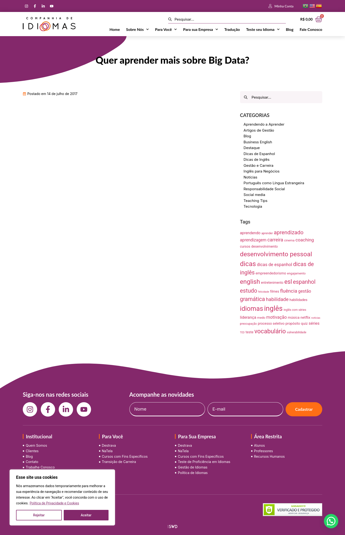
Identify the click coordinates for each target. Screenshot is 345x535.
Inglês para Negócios (262, 171)
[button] (331, 521)
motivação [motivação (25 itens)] (276, 317)
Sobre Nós (137, 29)
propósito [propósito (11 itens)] (292, 323)
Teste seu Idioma (263, 29)
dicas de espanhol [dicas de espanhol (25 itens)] (274, 264)
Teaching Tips (256, 200)
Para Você (166, 29)
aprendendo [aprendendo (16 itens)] (250, 233)
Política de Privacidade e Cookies (54, 503)
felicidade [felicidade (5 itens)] (263, 291)
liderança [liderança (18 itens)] (248, 317)
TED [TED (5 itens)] (242, 332)
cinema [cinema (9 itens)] (289, 240)
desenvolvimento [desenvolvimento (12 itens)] (264, 246)
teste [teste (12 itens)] (249, 332)
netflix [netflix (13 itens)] (305, 317)
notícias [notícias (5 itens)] (315, 317)
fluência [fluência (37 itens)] (288, 291)
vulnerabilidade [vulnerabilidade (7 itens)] (296, 332)
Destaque (252, 147)
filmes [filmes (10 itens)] (274, 291)
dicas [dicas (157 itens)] (248, 264)
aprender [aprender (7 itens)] (267, 233)
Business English (258, 142)
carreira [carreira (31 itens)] (275, 240)
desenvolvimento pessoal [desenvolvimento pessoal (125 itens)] (276, 254)
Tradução (232, 29)
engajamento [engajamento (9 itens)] (296, 273)
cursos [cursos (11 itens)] (245, 246)
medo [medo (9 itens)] (261, 317)
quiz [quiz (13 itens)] (304, 323)
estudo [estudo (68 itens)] (248, 290)
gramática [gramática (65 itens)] (252, 299)
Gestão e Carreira (259, 165)
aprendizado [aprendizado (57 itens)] (289, 232)
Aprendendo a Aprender (264, 124)
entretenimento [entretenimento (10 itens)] (272, 282)
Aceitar (86, 515)
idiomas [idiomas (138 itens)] (251, 308)
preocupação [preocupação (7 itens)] (248, 323)
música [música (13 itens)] (293, 317)
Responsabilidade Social (264, 189)
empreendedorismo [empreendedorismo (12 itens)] (271, 273)
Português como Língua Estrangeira (274, 183)
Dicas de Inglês (257, 159)
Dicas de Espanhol (259, 153)
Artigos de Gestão (259, 130)
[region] (62, 497)
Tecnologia (253, 206)
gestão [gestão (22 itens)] (304, 291)
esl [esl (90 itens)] (288, 281)
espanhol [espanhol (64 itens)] (304, 282)
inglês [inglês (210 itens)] (273, 308)
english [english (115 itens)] (250, 281)
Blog (289, 29)
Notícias (250, 177)
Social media (254, 194)
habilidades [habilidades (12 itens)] (298, 300)
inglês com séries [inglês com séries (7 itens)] (295, 310)
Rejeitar (39, 515)
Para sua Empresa (200, 29)
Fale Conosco (311, 29)
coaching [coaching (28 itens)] (304, 240)
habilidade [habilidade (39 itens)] (277, 299)
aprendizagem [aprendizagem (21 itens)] (253, 240)
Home (114, 29)
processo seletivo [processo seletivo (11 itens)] (271, 323)
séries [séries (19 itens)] (314, 323)
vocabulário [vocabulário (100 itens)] (270, 331)
